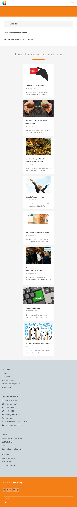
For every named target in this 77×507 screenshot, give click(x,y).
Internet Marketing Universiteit (12, 384)
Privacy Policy (7, 387)
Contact (5, 373)
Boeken (4, 435)
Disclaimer (6, 377)
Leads (4, 445)
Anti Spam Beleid (8, 380)
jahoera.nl (8, 418)
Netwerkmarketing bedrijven (12, 438)
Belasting (5, 455)
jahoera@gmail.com (12, 415)
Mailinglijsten (7, 462)
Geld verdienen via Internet (11, 449)
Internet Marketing (8, 458)
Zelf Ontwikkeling (8, 442)
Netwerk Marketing (8, 465)
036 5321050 (9, 411)
